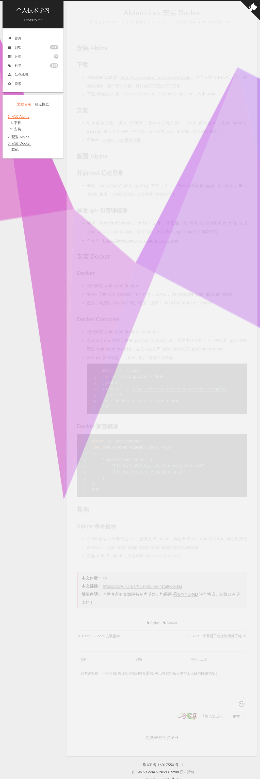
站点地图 (18, 75)
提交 (236, 707)
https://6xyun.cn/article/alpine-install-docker (142, 577)
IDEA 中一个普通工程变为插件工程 (216, 627)
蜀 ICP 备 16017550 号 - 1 (163, 756)
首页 (14, 38)
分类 (33, 56)
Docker (170, 614)
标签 (33, 65)
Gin (139, 763)
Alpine (153, 614)
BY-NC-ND (185, 585)
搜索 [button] (14, 84)
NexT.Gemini (169, 763)
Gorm (150, 763)
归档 (33, 47)
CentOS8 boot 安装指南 (99, 627)
